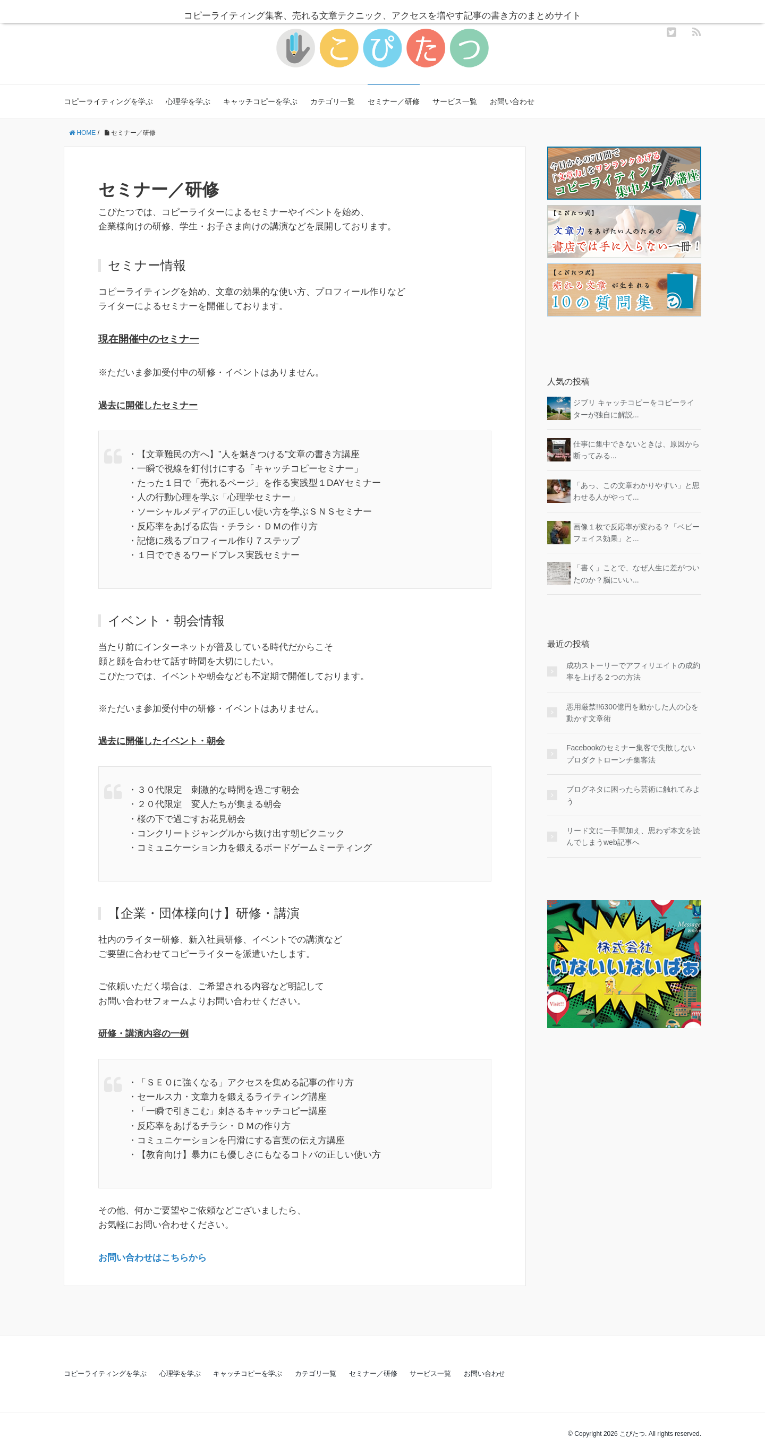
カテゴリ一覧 (332, 101)
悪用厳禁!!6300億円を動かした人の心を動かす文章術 (632, 713)
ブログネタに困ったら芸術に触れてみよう (633, 795)
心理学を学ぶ (188, 101)
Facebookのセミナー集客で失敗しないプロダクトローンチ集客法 (630, 753)
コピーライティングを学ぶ (108, 101)
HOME (82, 132)
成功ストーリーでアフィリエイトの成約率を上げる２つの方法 (633, 671)
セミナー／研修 (394, 101)
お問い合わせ (512, 101)
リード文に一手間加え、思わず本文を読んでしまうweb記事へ (633, 836)
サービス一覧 (454, 101)
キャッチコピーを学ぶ (260, 101)
